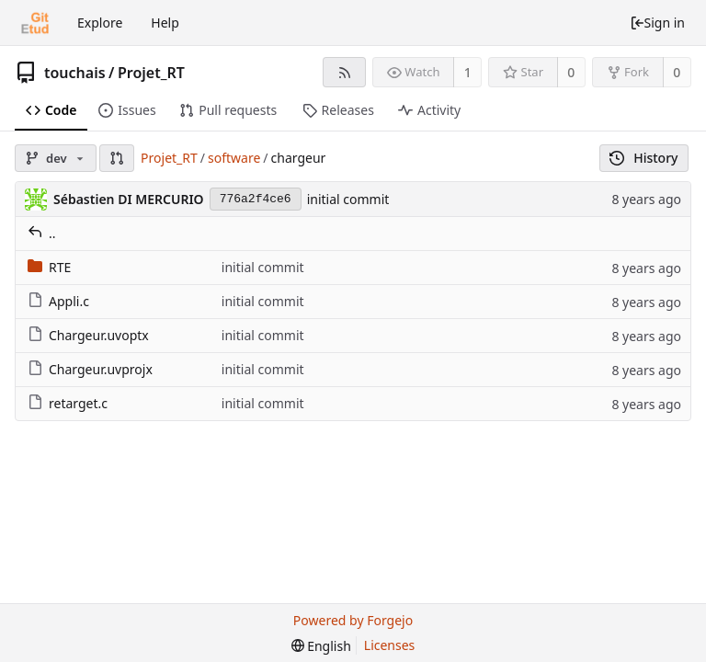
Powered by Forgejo (353, 620)
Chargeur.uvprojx (90, 369)
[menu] (321, 646)
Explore (99, 22)
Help (165, 22)
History (643, 157)
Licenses (390, 645)
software (234, 157)
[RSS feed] (344, 72)
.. (42, 233)
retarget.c (68, 403)
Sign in (657, 22)
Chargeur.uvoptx (88, 335)
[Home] (35, 23)
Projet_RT (151, 72)
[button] (116, 158)
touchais (75, 72)
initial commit (348, 199)
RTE (49, 267)
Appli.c (58, 301)
